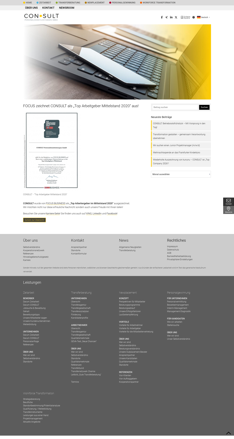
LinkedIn (97, 214)
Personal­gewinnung (123, 2)
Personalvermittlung (176, 302)
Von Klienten (125, 376)
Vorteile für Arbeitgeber (130, 329)
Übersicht (75, 302)
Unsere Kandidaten (128, 359)
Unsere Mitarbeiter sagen (35, 319)
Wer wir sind (29, 356)
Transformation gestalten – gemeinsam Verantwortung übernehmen (179, 137)
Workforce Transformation (159, 2)
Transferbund (77, 369)
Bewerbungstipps (31, 315)
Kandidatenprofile (79, 319)
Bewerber (28, 299)
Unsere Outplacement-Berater (133, 353)
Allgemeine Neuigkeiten (130, 248)
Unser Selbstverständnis (178, 340)
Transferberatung (81, 293)
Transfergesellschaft (80, 309)
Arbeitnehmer (79, 326)
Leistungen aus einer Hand (35, 416)
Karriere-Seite (53, 214)
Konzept (124, 299)
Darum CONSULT (31, 306)
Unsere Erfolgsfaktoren (130, 312)
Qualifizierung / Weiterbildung (37, 410)
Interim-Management (177, 309)
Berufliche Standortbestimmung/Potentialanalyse (41, 405)
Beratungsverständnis (129, 349)
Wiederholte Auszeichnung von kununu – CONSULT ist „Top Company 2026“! (181, 162)
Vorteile (124, 323)
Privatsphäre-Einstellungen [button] (180, 260)
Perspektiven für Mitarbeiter (132, 302)
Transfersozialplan (80, 312)
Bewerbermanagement (178, 306)
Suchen (204, 108)
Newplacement (96, 2)
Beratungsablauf (127, 309)
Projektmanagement (32, 419)
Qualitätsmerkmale (80, 339)
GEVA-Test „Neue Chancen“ (84, 342)
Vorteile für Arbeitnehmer (131, 326)
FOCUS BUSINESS (55, 204)
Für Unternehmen (177, 299)
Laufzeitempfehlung (128, 315)
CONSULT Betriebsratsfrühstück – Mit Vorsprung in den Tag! (179, 126)
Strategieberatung (31, 400)
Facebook (112, 214)
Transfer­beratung (69, 2)
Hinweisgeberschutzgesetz (36, 258)
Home (29, 2)
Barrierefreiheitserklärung (179, 257)
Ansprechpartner (79, 248)
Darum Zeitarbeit (31, 302)
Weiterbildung (29, 325)
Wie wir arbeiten (174, 323)
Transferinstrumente (32, 413)
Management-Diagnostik (179, 312)
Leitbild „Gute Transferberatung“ (86, 375)
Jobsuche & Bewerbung (34, 309)
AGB (169, 254)
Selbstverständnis (31, 248)
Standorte (228, 210)
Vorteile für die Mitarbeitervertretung (136, 332)
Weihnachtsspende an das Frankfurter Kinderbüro (176, 153)
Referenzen (28, 254)
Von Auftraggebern (128, 379)
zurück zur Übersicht (34, 221)
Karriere (26, 261)
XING (89, 214)
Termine (75, 383)
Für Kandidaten (176, 319)
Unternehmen (31, 332)
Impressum (172, 247)
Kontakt (44, 8)
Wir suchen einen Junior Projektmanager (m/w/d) (176, 146)
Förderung (76, 315)
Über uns (30, 8)
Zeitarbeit (45, 2)
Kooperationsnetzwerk (33, 251)
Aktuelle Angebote (31, 423)
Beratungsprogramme (129, 306)
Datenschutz (173, 251)
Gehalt (26, 312)
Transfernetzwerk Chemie (83, 372)
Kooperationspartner (129, 383)
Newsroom (60, 8)
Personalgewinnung (178, 293)
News (123, 241)
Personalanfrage (31, 342)
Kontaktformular (79, 254)
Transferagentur (78, 306)
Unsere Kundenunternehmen (36, 322)
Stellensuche (173, 326)
